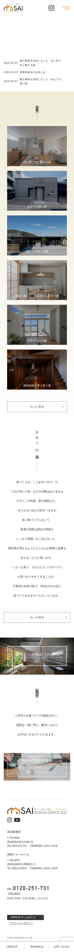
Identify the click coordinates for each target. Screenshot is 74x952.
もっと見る (37, 406)
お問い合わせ (61, 946)
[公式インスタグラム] (51, 8)
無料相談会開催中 (37, 761)
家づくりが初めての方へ (37, 655)
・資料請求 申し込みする (22, 917)
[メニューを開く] (66, 8)
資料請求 (12, 946)
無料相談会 (37, 946)
